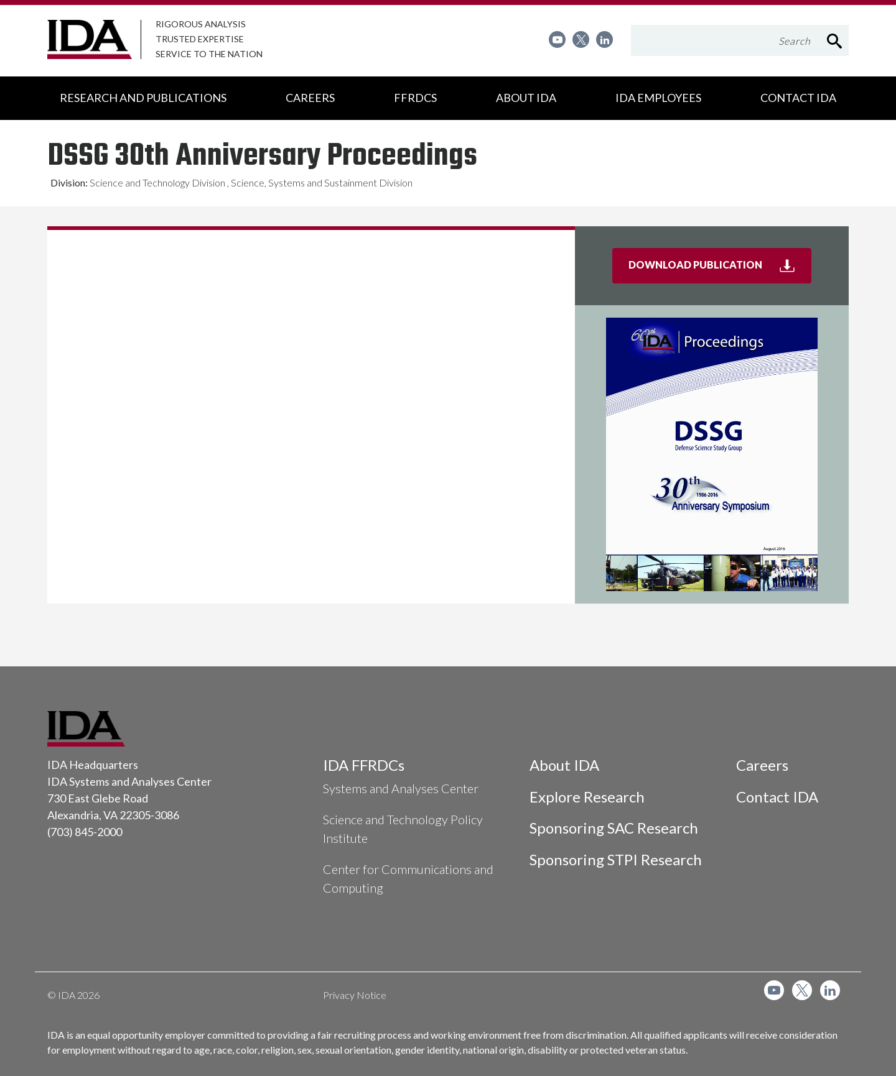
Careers (762, 765)
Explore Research (587, 797)
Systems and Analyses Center (400, 788)
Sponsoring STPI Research (616, 859)
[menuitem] (557, 39)
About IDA (564, 765)
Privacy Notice (354, 995)
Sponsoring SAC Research (614, 828)
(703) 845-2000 (84, 832)
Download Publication (719, 270)
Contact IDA (777, 797)
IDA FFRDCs (363, 765)
